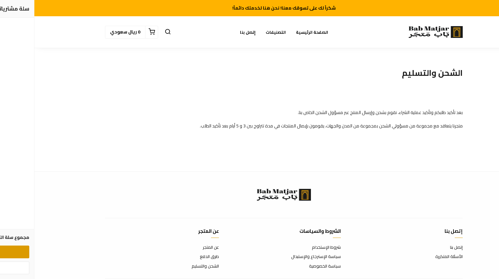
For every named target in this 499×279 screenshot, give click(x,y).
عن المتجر (176, 247)
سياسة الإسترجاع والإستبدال (281, 257)
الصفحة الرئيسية (278, 32)
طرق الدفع (175, 257)
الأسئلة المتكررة (414, 257)
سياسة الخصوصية (290, 266)
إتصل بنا (213, 32)
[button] (133, 32)
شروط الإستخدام (292, 247)
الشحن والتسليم (171, 266)
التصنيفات (241, 32)
